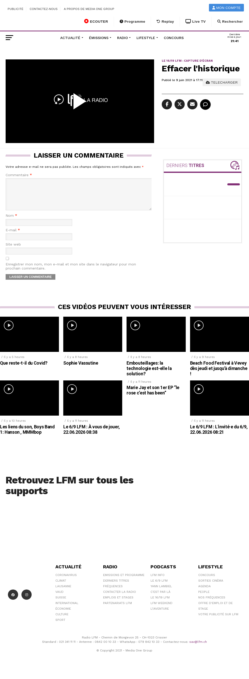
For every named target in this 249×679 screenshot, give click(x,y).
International (66, 609)
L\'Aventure (160, 615)
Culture (61, 620)
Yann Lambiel (161, 592)
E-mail (13, 236)
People (203, 598)
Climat (60, 586)
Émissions (98, 38)
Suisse (60, 603)
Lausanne (63, 592)
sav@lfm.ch (198, 648)
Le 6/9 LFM (159, 586)
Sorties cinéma (210, 586)
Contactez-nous (44, 8)
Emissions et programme (123, 581)
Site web (13, 250)
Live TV (195, 21)
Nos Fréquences (211, 603)
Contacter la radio (119, 598)
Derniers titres (116, 586)
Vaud (59, 598)
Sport (60, 626)
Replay (165, 21)
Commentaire (19, 175)
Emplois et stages (118, 603)
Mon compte (226, 8)
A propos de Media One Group (89, 8)
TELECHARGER (222, 82)
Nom (11, 222)
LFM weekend (161, 609)
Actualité (70, 38)
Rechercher (230, 21)
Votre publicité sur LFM (218, 620)
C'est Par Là (160, 598)
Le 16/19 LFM (160, 603)
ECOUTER (96, 21)
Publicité (15, 8)
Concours (174, 38)
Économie (63, 615)
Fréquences (113, 592)
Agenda (204, 592)
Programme (132, 21)
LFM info (158, 581)
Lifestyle (145, 38)
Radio (122, 38)
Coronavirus (66, 581)
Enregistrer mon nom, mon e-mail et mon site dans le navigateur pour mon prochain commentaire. (71, 272)
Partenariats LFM (117, 609)
